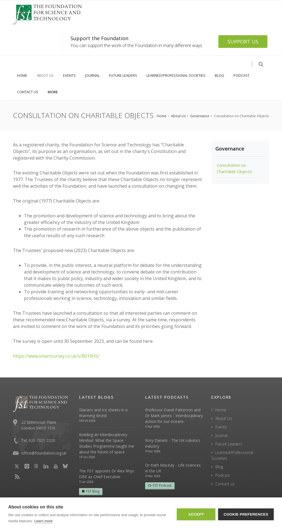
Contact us (225, 483)
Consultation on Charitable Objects (234, 168)
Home (161, 116)
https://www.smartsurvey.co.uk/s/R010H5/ (56, 356)
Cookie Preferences (246, 514)
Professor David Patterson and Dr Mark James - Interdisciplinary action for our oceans (174, 415)
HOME (22, 75)
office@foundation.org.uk (43, 453)
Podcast (222, 475)
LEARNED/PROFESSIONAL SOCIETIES (176, 75)
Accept (196, 514)
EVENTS (69, 75)
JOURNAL (92, 75)
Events (221, 426)
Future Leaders (228, 444)
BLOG (219, 75)
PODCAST (242, 75)
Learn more (43, 521)
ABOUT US (45, 75)
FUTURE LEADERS (123, 75)
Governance (199, 116)
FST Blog (90, 491)
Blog (219, 466)
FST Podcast (160, 485)
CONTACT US (27, 91)
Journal (221, 435)
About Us (178, 116)
